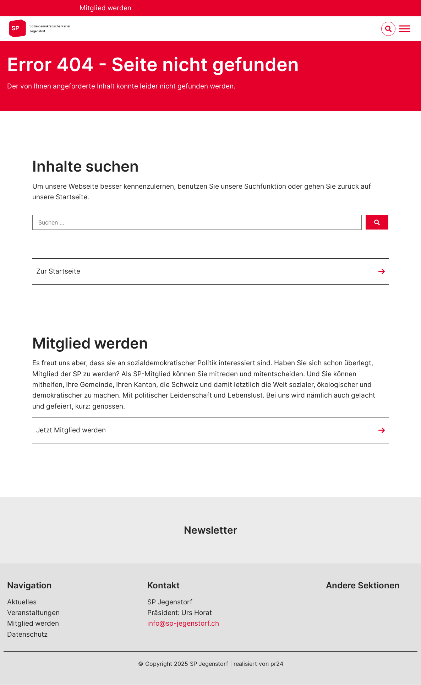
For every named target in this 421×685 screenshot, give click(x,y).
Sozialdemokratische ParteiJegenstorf (49, 28)
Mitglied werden (105, 8)
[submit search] (377, 222)
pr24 (276, 664)
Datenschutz (27, 634)
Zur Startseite (58, 271)
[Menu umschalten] (404, 29)
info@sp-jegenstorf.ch (183, 624)
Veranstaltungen (33, 613)
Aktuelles (22, 602)
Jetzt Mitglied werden (71, 430)
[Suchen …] (197, 222)
